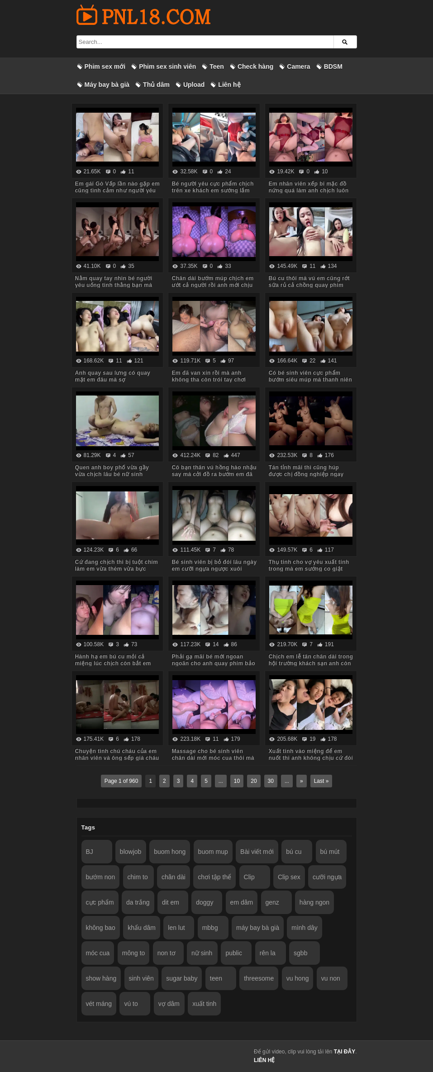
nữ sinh (201, 953)
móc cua (98, 953)
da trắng (138, 902)
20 (254, 781)
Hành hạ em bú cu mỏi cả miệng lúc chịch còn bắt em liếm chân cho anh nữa (113, 663)
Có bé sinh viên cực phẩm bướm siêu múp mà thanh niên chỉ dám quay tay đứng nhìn (310, 380)
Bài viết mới (257, 851)
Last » (321, 781)
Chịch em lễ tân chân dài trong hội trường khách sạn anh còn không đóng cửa (310, 663)
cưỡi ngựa (327, 877)
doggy (204, 902)
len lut (176, 927)
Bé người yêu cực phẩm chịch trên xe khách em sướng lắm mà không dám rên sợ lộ (212, 190)
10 (237, 781)
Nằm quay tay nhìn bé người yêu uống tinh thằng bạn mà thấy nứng (113, 285)
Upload (194, 84)
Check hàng (255, 66)
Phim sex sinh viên (167, 66)
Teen (216, 66)
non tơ (166, 953)
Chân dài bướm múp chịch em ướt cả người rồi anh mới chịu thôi (212, 285)
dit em (170, 902)
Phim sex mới (105, 66)
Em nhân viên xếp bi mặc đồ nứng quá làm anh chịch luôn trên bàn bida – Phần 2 (308, 190)
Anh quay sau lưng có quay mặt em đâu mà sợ (113, 376)
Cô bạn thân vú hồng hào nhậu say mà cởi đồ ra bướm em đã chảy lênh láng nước (214, 474)
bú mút (330, 851)
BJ (89, 851)
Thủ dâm (156, 84)
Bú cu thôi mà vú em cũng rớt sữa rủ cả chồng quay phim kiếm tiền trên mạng (309, 285)
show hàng (101, 978)
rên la (268, 953)
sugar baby (181, 978)
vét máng (99, 1003)
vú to (131, 1003)
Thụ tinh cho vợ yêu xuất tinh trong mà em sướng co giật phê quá (308, 569)
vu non (330, 978)
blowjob (130, 851)
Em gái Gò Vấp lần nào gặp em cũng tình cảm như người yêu (117, 187)
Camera (298, 66)
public (233, 953)
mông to (133, 953)
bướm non (100, 877)
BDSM (333, 66)
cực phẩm (100, 902)
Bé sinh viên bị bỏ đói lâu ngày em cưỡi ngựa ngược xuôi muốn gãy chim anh (214, 569)
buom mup (213, 851)
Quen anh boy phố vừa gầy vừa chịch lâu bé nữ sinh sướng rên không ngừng (112, 474)
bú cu (293, 851)
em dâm (241, 902)
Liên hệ (229, 84)
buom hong (170, 851)
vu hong (297, 978)
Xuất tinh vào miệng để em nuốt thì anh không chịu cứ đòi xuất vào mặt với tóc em (310, 758)
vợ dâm (169, 1003)
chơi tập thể (214, 877)
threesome (259, 978)
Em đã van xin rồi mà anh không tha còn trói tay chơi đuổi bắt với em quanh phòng (211, 380)
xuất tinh (204, 1003)
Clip (249, 877)
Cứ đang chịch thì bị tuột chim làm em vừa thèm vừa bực (116, 565)
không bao (100, 927)
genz (272, 902)
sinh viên (141, 978)
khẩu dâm (142, 927)
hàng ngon (314, 902)
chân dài (174, 877)
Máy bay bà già (107, 84)
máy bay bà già (257, 927)
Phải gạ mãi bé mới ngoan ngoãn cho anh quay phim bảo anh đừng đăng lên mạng (213, 663)
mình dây (304, 927)
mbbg (210, 927)
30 (271, 781)
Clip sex (289, 877)
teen (216, 978)
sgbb (300, 953)
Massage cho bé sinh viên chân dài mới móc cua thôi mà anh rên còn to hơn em (212, 758)
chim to (138, 877)
